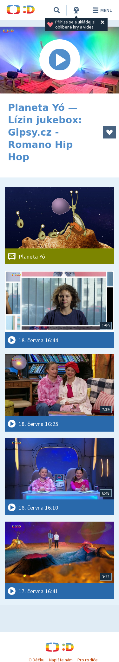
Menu (102, 10)
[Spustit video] (59, 60)
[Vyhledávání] (56, 10)
